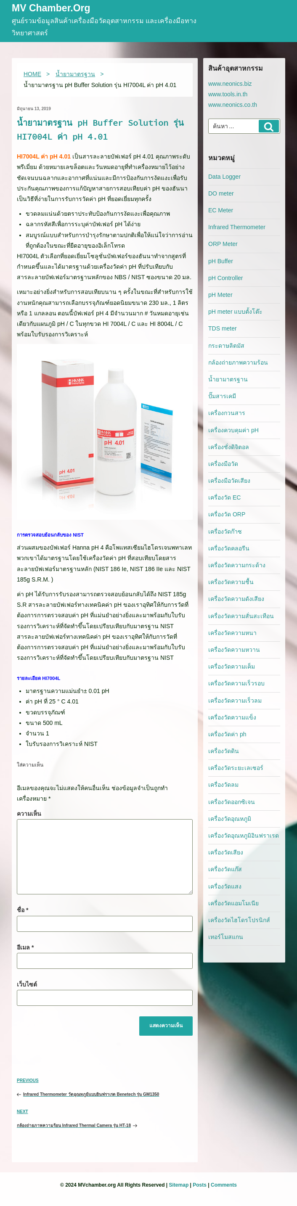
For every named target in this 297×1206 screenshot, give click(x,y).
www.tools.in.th (227, 94)
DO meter (221, 193)
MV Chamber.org (51, 8)
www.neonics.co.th (232, 104)
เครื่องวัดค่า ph (227, 734)
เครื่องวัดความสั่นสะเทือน (241, 616)
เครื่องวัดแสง (224, 886)
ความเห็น (29, 813)
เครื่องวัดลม (223, 784)
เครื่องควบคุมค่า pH (233, 430)
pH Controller (225, 278)
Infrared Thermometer (236, 227)
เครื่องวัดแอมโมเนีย (233, 903)
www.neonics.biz (230, 83)
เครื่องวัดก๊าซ (225, 531)
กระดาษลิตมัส (226, 345)
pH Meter (220, 294)
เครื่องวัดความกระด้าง (236, 565)
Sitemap (179, 1185)
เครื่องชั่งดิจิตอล (228, 447)
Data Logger (224, 176)
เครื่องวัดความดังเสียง (236, 598)
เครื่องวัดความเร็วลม (235, 700)
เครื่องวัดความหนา (232, 632)
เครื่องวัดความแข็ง (232, 717)
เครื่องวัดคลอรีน (228, 548)
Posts (200, 1185)
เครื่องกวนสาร (226, 413)
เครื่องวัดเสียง (225, 852)
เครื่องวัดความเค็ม (231, 666)
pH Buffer (220, 261)
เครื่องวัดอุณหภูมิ (229, 818)
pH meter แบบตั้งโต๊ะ (235, 311)
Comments (224, 1185)
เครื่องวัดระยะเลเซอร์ (235, 767)
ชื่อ (22, 910)
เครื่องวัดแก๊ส (225, 869)
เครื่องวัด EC (224, 497)
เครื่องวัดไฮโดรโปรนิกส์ (239, 920)
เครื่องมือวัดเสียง (229, 480)
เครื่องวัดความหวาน (234, 649)
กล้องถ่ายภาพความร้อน (238, 362)
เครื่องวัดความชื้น (231, 582)
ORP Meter (223, 244)
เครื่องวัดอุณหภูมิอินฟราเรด (243, 835)
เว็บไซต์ (27, 984)
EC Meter (220, 210)
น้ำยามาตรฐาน (228, 379)
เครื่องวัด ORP (226, 514)
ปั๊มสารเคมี (222, 396)
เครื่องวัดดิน (223, 751)
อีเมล (25, 947)
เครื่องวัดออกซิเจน (231, 802)
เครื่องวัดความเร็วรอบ (236, 683)
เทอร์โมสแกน (225, 937)
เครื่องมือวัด (223, 463)
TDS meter (222, 328)
